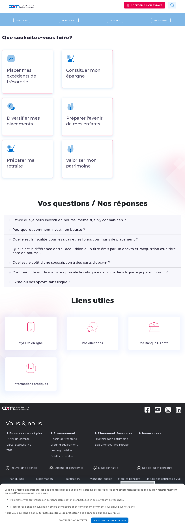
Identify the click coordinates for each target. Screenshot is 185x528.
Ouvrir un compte (18, 439)
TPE (9, 451)
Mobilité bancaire (129, 479)
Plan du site (16, 479)
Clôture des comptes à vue (163, 479)
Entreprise (115, 20)
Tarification (73, 479)
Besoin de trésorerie (64, 439)
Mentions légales (101, 479)
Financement (64, 433)
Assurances (152, 433)
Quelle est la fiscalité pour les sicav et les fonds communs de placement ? (75, 240)
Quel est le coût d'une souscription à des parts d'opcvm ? (61, 263)
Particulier (21, 20)
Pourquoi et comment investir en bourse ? (48, 230)
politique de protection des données (72, 513)
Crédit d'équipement (64, 445)
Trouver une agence (21, 468)
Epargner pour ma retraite (112, 445)
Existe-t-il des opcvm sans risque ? (41, 283)
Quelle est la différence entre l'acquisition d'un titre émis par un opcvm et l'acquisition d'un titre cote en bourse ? (94, 252)
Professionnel (69, 20)
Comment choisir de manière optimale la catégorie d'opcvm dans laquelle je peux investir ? (90, 273)
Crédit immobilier (62, 457)
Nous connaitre (105, 468)
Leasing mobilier (61, 451)
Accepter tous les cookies (109, 520)
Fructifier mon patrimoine (111, 439)
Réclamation (44, 479)
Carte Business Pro (19, 445)
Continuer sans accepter (73, 520)
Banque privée (160, 20)
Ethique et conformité (66, 468)
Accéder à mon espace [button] (146, 5)
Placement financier (115, 433)
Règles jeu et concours (154, 468)
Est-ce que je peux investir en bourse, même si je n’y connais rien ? (69, 221)
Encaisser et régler (25, 433)
